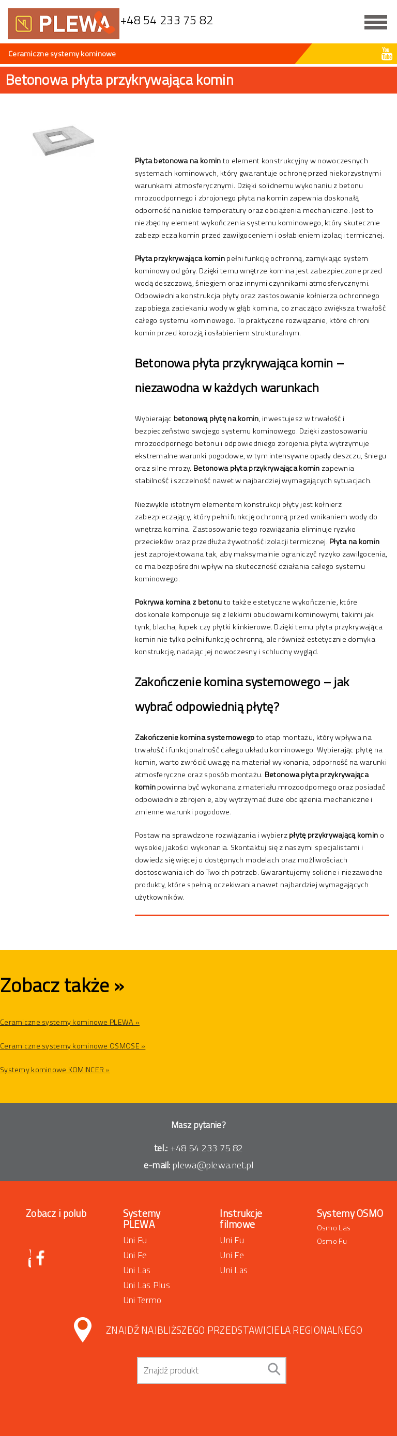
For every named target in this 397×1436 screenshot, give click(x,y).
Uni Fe (135, 1255)
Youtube (386, 53)
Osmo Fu (332, 1241)
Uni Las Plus (146, 1285)
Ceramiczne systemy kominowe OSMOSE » (72, 1046)
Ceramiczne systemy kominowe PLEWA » (70, 1022)
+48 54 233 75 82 (206, 1148)
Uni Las (137, 1270)
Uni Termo (142, 1300)
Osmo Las (333, 1227)
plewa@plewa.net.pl (213, 1165)
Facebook (41, 1258)
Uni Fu (135, 1240)
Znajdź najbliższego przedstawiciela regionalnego (234, 1330)
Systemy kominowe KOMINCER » (55, 1069)
